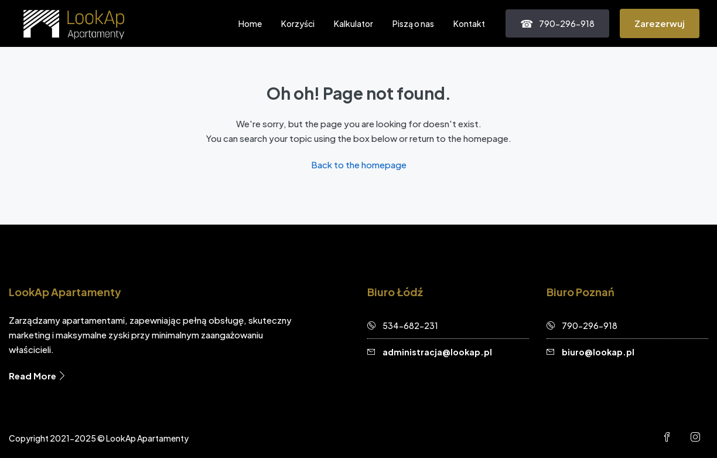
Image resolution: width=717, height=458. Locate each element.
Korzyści (298, 23)
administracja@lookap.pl (437, 352)
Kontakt (469, 23)
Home (250, 23)
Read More (38, 375)
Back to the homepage (359, 164)
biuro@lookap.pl (598, 352)
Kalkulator (353, 23)
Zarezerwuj (659, 23)
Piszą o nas (413, 23)
